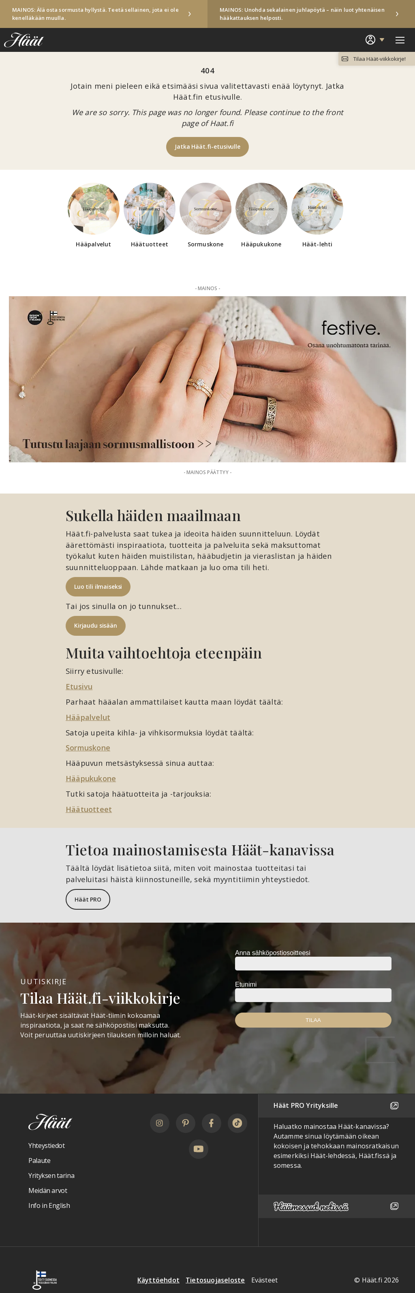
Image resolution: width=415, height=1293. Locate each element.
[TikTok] (237, 1122)
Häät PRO (88, 898)
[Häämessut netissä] (337, 1205)
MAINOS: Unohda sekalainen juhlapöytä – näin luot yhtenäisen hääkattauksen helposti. (302, 13)
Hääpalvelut (89, 717)
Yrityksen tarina (51, 1174)
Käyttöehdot (158, 1279)
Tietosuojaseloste (215, 1279)
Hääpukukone (92, 777)
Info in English (49, 1204)
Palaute (39, 1159)
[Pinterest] (185, 1122)
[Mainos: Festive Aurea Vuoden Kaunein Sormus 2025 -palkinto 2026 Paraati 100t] (207, 379)
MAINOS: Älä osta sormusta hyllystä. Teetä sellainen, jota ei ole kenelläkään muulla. (95, 13)
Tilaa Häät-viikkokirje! (378, 58)
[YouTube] (198, 1148)
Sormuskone (89, 747)
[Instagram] (159, 1122)
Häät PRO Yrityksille (337, 1104)
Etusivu (80, 686)
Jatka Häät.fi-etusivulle (207, 146)
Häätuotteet (89, 808)
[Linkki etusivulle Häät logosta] (22, 40)
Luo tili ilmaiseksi (98, 586)
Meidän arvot (47, 1189)
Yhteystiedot (46, 1144)
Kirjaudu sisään (95, 625)
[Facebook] (211, 1122)
